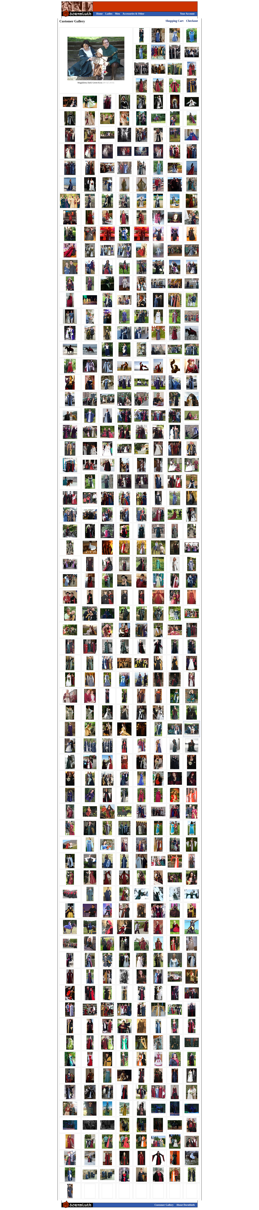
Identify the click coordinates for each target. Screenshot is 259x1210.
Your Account (187, 13)
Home (99, 13)
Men (117, 13)
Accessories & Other (133, 13)
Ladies (108, 13)
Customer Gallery (164, 1205)
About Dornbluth (185, 1205)
